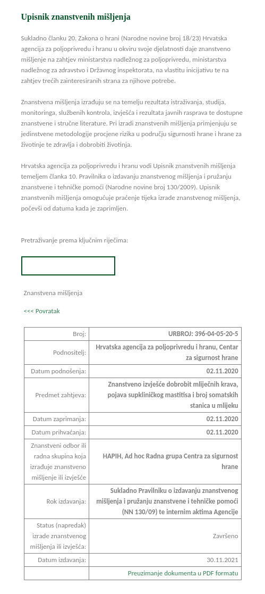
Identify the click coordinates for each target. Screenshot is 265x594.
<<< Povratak (42, 311)
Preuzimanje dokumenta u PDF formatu (183, 573)
